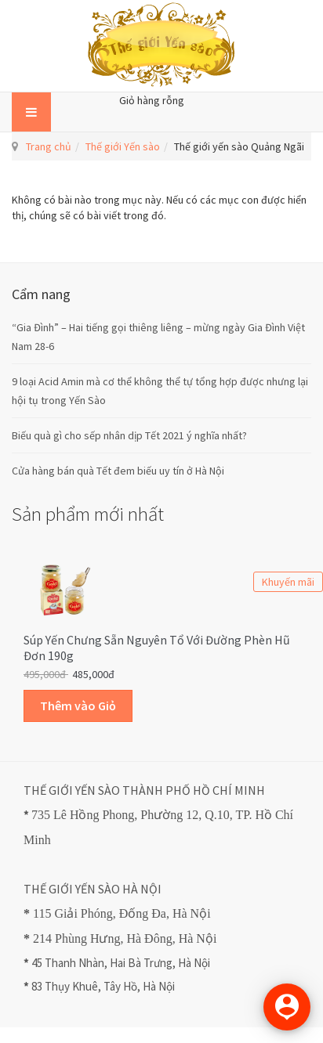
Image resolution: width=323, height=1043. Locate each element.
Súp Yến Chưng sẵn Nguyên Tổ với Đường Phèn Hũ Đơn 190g (157, 647)
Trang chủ (48, 146)
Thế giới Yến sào (122, 146)
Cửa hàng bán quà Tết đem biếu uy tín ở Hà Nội (118, 471)
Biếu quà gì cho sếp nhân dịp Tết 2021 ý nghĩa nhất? (129, 435)
